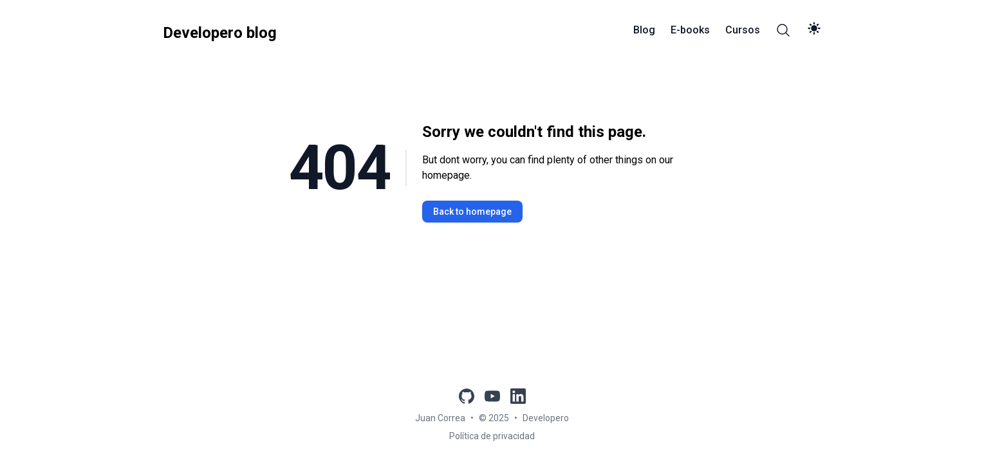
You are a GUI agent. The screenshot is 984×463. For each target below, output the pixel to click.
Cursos (742, 30)
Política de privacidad (492, 436)
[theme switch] (814, 28)
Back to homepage (472, 211)
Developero (546, 418)
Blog (644, 30)
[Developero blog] (220, 30)
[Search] (783, 30)
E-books (690, 30)
